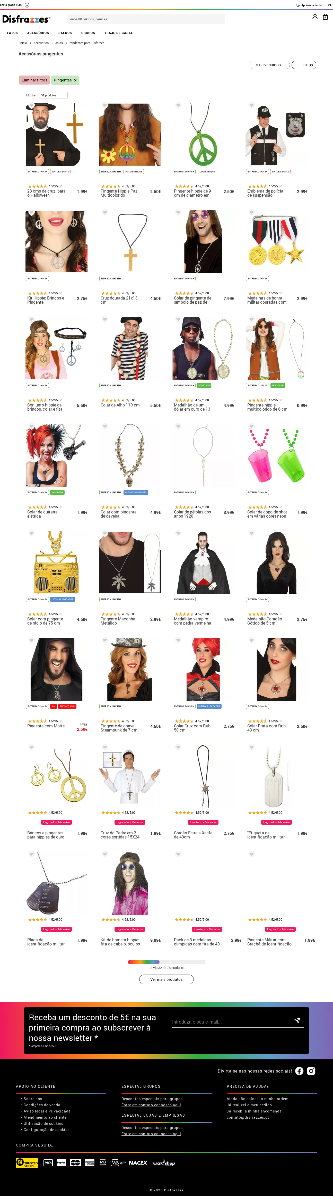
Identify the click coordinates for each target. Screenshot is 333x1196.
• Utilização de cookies (42, 1123)
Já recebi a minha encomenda (254, 1111)
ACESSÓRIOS (38, 33)
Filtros (306, 65)
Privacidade (59, 1111)
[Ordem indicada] (269, 65)
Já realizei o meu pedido (249, 1104)
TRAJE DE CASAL (118, 33)
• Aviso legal (32, 1111)
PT (329, 5)
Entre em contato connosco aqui (151, 1104)
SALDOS (65, 33)
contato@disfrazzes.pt (248, 1117)
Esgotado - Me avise (60, 822)
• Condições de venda (40, 1104)
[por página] (53, 95)
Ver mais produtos (166, 979)
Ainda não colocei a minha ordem (257, 1098)
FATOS (12, 33)
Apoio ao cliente (309, 5)
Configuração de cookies (46, 1129)
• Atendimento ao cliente (44, 1117)
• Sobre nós (31, 1098)
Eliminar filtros (34, 80)
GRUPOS (88, 33)
